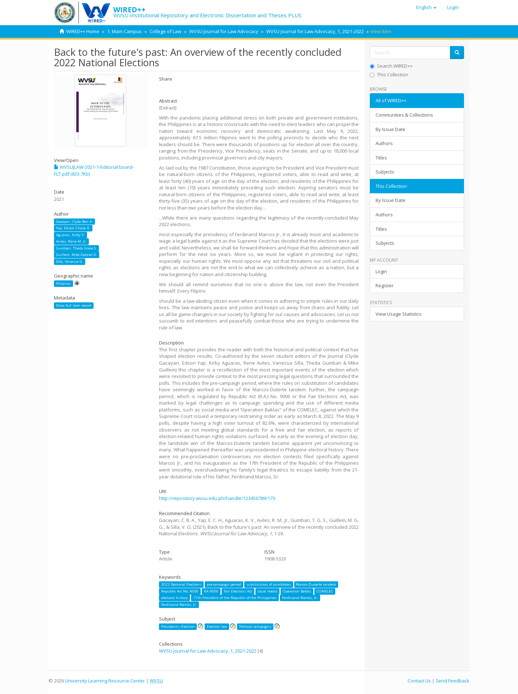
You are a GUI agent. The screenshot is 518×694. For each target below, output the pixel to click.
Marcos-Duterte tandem (316, 584)
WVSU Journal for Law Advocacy (223, 31)
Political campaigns (255, 626)
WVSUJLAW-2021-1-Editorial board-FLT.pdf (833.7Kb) (94, 170)
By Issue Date (390, 129)
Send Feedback (452, 680)
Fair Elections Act (238, 591)
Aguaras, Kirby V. (70, 235)
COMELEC (325, 591)
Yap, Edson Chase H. (73, 228)
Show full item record (73, 305)
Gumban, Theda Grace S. (76, 248)
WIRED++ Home (82, 31)
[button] (426, 7)
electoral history (174, 597)
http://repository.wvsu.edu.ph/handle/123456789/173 (217, 498)
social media (267, 591)
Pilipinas (63, 283)
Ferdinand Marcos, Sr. (300, 597)
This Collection (389, 74)
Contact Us (419, 680)
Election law (217, 626)
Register (385, 285)
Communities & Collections (404, 115)
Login (381, 271)
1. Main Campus (124, 31)
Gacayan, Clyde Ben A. (74, 221)
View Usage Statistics (399, 314)
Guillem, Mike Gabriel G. (76, 254)
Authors (384, 143)
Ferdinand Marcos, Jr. (179, 604)
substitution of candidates (268, 584)
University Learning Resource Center (105, 680)
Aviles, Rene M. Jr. (71, 241)
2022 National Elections (181, 584)
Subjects (385, 171)
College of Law (165, 31)
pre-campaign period (224, 584)
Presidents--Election (178, 626)
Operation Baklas (297, 591)
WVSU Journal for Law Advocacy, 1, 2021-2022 (315, 31)
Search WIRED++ (391, 66)
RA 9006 (211, 591)
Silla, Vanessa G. (69, 261)
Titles (381, 157)
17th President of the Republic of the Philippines (235, 597)
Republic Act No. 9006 (180, 591)
